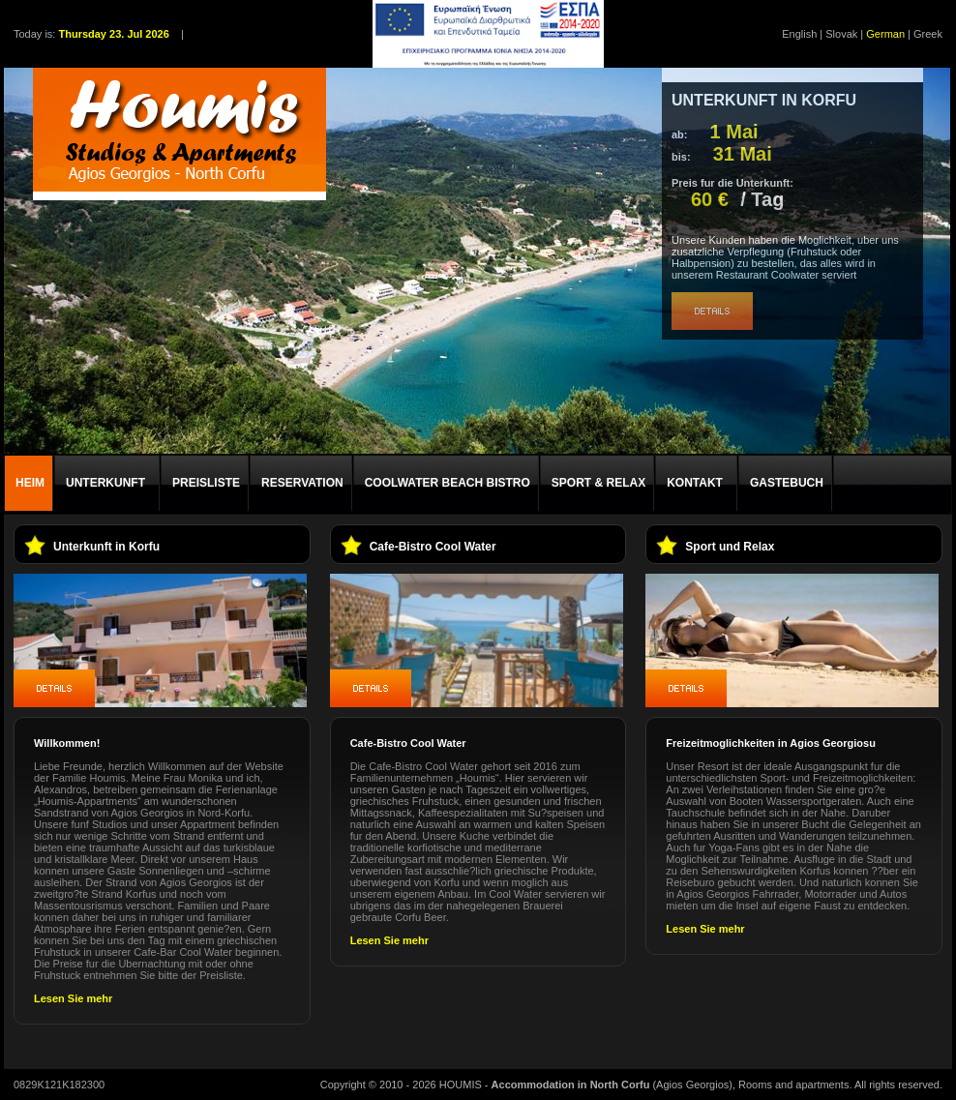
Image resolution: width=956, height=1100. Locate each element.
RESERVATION (302, 483)
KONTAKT (695, 483)
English (799, 34)
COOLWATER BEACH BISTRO (447, 483)
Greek (927, 34)
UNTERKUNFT (105, 483)
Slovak (841, 34)
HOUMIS (460, 1084)
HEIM (30, 483)
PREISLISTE (206, 483)
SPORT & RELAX (598, 483)
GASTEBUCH (786, 483)
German (885, 34)
